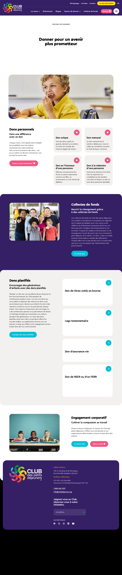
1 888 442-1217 (59, 488)
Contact (92, 3)
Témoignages (74, 3)
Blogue (58, 11)
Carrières (84, 3)
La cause (35, 11)
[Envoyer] (83, 512)
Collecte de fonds (91, 11)
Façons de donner (72, 11)
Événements (48, 11)
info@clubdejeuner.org (63, 492)
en (118, 3)
